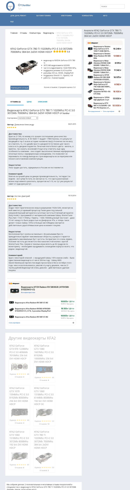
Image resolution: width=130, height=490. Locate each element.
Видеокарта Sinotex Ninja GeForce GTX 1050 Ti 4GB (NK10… (102, 48)
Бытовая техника (43, 16)
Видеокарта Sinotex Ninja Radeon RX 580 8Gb (102, 56)
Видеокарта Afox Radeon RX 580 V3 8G (31, 303)
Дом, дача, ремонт (18, 16)
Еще (12, 21)
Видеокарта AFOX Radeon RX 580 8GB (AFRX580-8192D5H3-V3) (45, 288)
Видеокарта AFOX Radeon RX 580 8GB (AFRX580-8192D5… (102, 77)
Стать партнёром (14, 323)
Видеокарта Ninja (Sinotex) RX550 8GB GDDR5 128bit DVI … (102, 70)
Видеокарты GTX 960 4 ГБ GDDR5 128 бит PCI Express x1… (102, 105)
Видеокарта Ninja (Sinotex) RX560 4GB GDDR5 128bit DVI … (102, 63)
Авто (105, 16)
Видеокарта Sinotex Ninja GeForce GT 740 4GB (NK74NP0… (102, 84)
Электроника (66, 16)
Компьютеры (87, 16)
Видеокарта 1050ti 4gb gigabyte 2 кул (101, 98)
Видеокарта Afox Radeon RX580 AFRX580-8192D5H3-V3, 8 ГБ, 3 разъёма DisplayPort (33, 310)
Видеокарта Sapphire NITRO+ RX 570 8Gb (102, 91)
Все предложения (94, 111)
